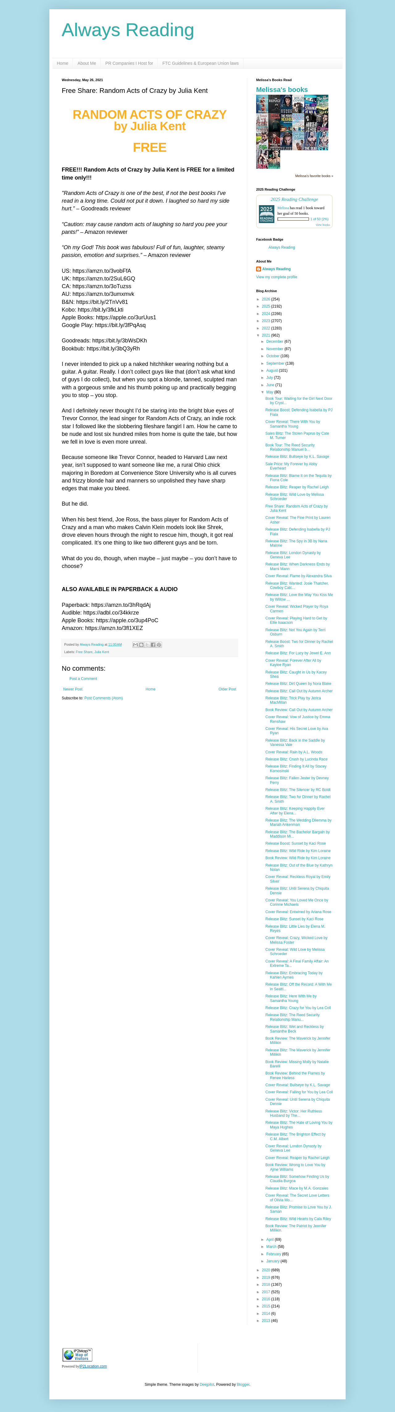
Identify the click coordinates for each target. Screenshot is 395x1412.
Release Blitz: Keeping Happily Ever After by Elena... (295, 810)
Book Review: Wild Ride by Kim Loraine (298, 858)
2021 (266, 335)
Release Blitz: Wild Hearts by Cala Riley (298, 1219)
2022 (266, 328)
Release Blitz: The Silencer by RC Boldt (298, 790)
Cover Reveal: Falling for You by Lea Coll (299, 1092)
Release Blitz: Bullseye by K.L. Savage (297, 456)
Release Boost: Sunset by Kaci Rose (295, 843)
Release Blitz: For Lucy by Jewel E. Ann (298, 653)
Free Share (84, 652)
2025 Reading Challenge (294, 199)
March (272, 1246)
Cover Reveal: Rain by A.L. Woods (293, 752)
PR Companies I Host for (129, 63)
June (270, 385)
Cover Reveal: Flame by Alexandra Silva (298, 576)
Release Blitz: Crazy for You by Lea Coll (298, 1008)
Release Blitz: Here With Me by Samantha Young (291, 998)
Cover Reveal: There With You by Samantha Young (292, 424)
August (272, 370)
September (275, 363)
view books (323, 224)
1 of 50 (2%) (319, 219)
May (270, 392)
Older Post (227, 689)
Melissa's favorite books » (314, 176)
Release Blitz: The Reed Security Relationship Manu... (292, 1017)
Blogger (243, 1384)
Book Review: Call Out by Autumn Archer (299, 710)
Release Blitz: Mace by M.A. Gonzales (296, 1188)
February (274, 1254)
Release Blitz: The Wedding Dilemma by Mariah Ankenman (298, 822)
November (275, 349)
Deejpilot (207, 1384)
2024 (266, 314)
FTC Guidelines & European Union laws (200, 63)
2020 (266, 1270)
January (273, 1261)
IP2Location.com (93, 1366)
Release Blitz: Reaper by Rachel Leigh (297, 487)
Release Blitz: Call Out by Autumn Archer (299, 691)
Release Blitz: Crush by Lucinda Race (296, 759)
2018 (266, 1284)
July (270, 377)
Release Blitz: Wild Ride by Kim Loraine (298, 851)
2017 (266, 1292)
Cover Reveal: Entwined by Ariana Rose (298, 912)
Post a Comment (83, 679)
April (270, 1239)
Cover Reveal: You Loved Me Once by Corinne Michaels (296, 902)
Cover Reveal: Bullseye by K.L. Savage (297, 1085)
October (273, 356)
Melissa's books (282, 89)
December (275, 341)
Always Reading (128, 29)
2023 (266, 321)
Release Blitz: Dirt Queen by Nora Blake (298, 683)
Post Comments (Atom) (103, 698)
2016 (266, 1299)
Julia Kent (101, 652)
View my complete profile (276, 277)
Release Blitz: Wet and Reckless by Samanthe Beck (294, 1029)
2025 (266, 306)
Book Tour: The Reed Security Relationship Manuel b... (290, 447)
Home (62, 63)
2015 (266, 1306)
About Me (86, 63)
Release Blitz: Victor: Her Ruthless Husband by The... (293, 1113)
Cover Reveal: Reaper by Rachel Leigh (297, 1158)
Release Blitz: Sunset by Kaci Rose (294, 919)
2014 (266, 1313)
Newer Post (72, 689)
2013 (266, 1321)
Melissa (283, 208)
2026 (266, 299)
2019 (266, 1277)
